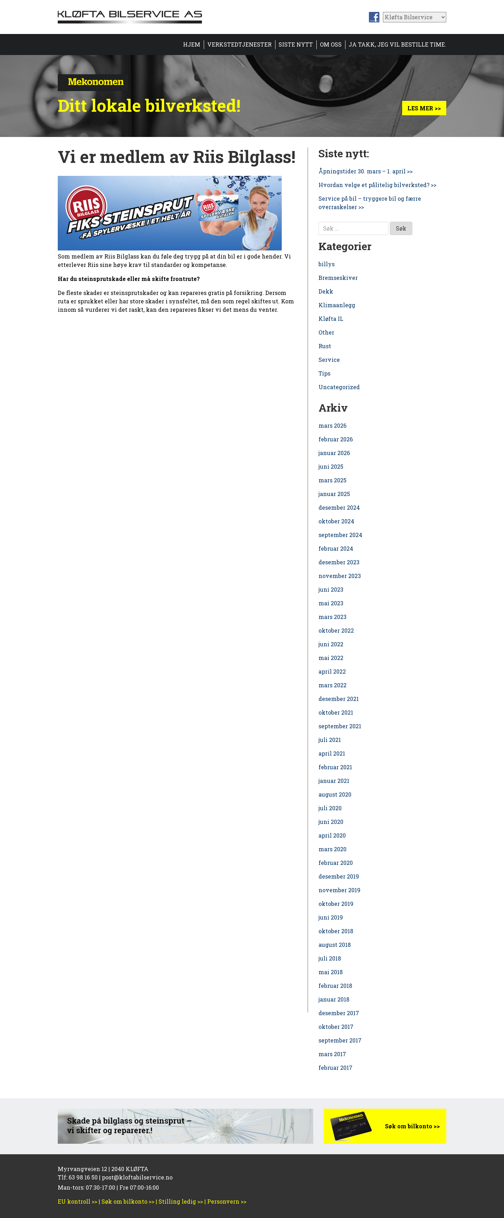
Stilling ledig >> (181, 1201)
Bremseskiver (338, 277)
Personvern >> (226, 1201)
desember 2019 (338, 876)
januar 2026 (334, 452)
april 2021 (331, 753)
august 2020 (334, 794)
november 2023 (339, 575)
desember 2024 (339, 507)
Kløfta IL (330, 318)
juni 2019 (330, 917)
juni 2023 (330, 589)
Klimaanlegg (336, 305)
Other (326, 332)
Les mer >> (424, 108)
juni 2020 (330, 821)
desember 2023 (338, 562)
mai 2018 (330, 972)
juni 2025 (330, 466)
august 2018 (334, 944)
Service (329, 359)
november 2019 (339, 890)
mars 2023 (332, 616)
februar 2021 (335, 767)
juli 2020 (330, 808)
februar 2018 (335, 985)
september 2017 (340, 1040)
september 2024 (340, 534)
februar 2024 (335, 548)
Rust (324, 346)
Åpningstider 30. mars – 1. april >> (365, 171)
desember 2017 (338, 1013)
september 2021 (339, 726)
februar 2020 (335, 862)
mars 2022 (332, 685)
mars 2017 (332, 1054)
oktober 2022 (336, 630)
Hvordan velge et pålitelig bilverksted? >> (377, 184)
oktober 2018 (335, 931)
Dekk (325, 291)
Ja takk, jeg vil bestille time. (397, 44)
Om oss (331, 44)
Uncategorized (339, 387)
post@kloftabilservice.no (137, 1177)
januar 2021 (333, 780)
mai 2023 (330, 603)
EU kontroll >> (77, 1201)
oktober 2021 (335, 712)
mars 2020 (332, 849)
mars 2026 (332, 425)
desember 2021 (338, 698)
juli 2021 (329, 739)
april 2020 (332, 835)
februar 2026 (335, 439)
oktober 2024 (336, 521)
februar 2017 (335, 1067)
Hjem (191, 44)
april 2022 (332, 671)
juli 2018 (329, 958)
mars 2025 (332, 480)
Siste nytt (296, 44)
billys (326, 264)
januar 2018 (333, 999)
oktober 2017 (336, 1026)
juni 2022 (330, 644)
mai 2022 (330, 657)
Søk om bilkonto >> (412, 1126)
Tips (324, 373)
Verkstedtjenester (239, 44)
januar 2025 (334, 493)
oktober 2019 (336, 903)
